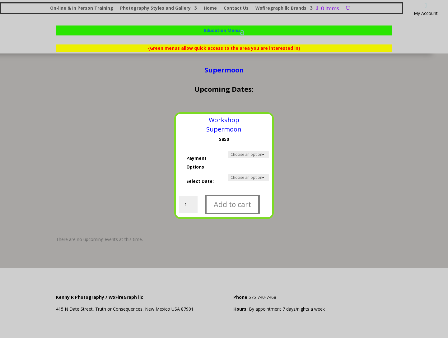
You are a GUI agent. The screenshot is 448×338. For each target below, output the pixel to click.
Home (210, 8)
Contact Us (236, 8)
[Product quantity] (188, 204)
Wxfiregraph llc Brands (280, 8)
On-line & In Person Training (81, 8)
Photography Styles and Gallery (155, 8)
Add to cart (232, 204)
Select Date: (200, 181)
